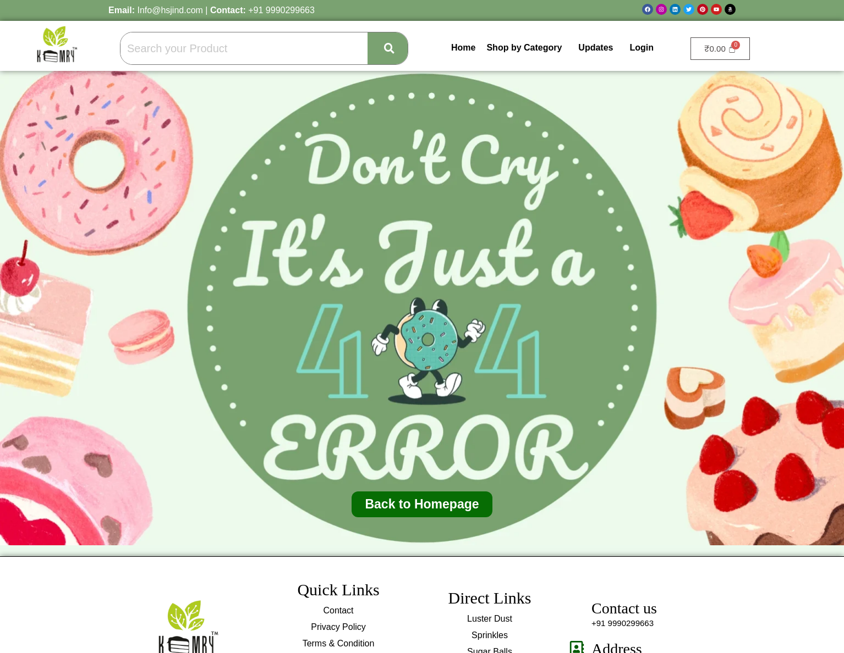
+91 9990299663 (281, 10)
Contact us (624, 608)
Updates (595, 47)
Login (641, 47)
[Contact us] (577, 608)
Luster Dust (489, 618)
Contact (338, 610)
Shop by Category (524, 47)
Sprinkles (490, 635)
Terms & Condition (339, 643)
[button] (527, 48)
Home (463, 47)
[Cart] (720, 48)
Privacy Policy (338, 627)
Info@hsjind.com (169, 10)
